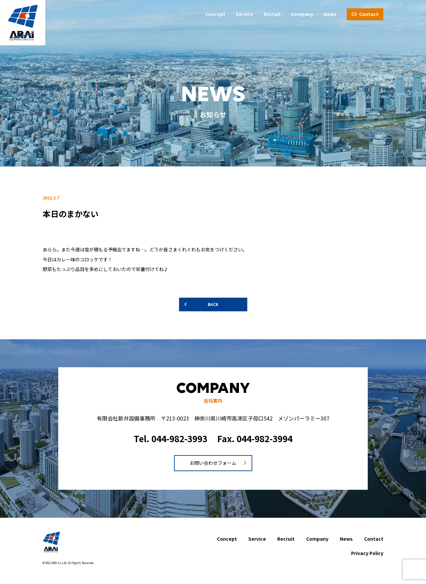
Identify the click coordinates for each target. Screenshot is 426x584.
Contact (365, 14)
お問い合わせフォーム (213, 462)
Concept (215, 14)
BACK (213, 304)
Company (302, 14)
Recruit (272, 14)
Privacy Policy (367, 553)
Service (244, 14)
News (329, 14)
